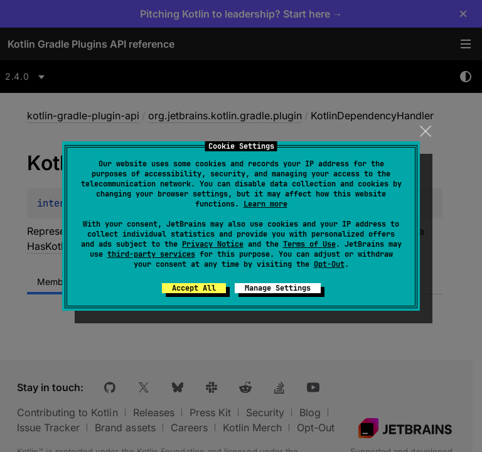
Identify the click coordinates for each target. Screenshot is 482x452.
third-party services (151, 254)
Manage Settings (278, 288)
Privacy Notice (213, 244)
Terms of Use (309, 244)
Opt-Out (329, 264)
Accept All (194, 288)
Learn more (265, 204)
